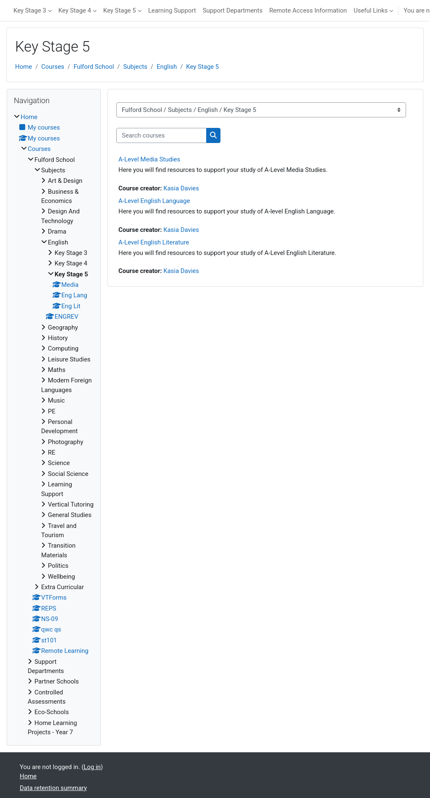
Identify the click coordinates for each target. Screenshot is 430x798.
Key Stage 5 (119, 10)
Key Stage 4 (74, 10)
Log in (92, 767)
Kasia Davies (181, 188)
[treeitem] (54, 424)
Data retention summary (53, 788)
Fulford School (93, 66)
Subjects (135, 66)
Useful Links (371, 10)
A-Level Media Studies (149, 159)
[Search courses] (161, 135)
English (167, 66)
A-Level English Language (154, 201)
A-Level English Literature (153, 242)
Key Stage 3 (29, 10)
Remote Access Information (308, 10)
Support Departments (233, 10)
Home (23, 66)
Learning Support (172, 10)
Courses (52, 66)
